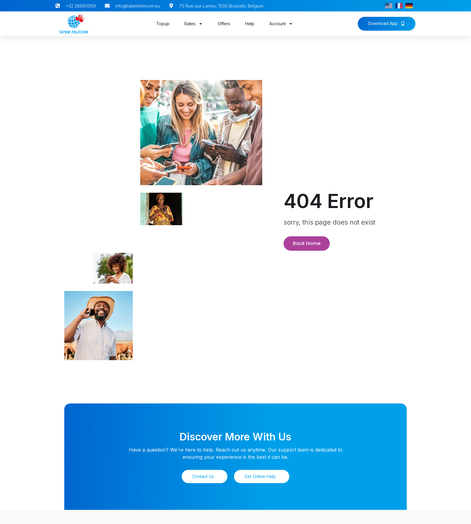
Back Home (307, 242)
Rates (193, 24)
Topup (162, 23)
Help (249, 23)
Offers (224, 23)
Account (281, 24)
